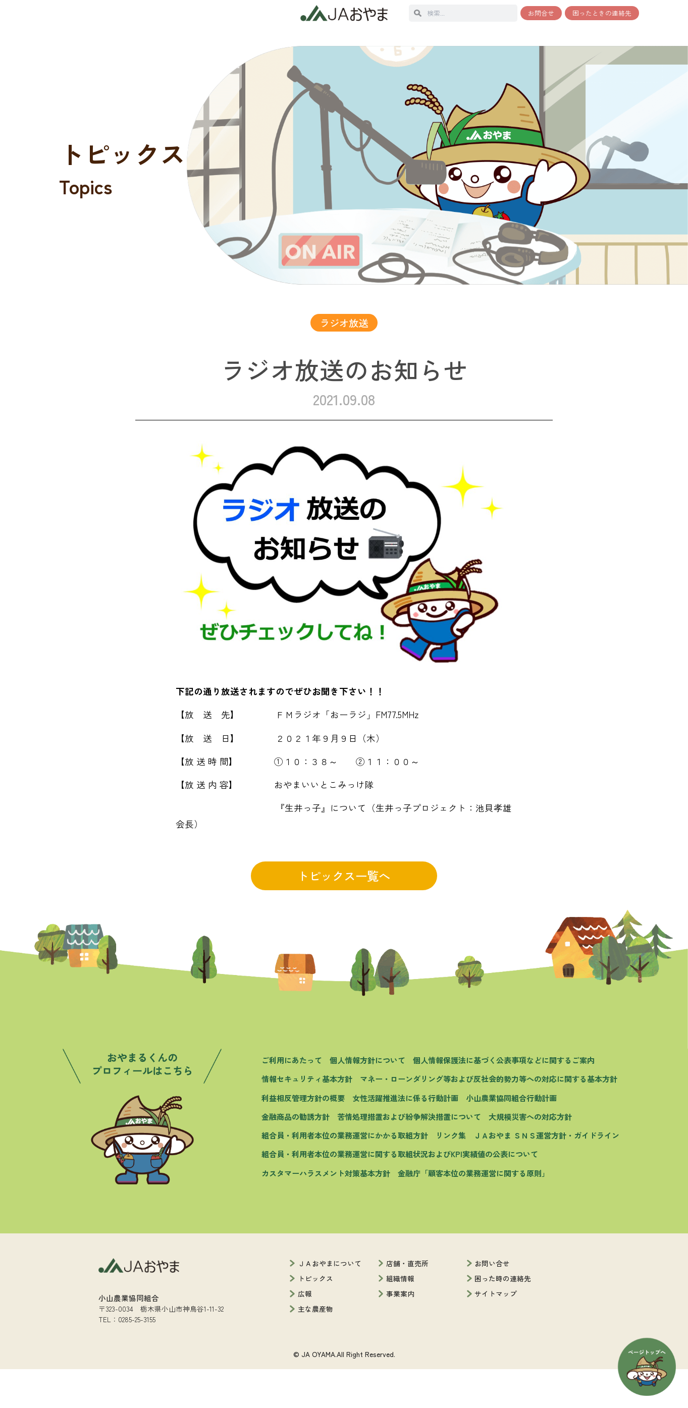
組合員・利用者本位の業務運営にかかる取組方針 (344, 1174)
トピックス (315, 1318)
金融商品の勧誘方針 (295, 1155)
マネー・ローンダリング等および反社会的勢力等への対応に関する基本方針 (488, 1117)
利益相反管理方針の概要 (303, 1136)
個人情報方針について (367, 1099)
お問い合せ (492, 1302)
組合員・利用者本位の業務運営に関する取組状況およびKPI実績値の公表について (399, 1193)
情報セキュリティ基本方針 (306, 1117)
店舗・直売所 (407, 1302)
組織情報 (400, 1318)
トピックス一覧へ (343, 915)
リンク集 (451, 1174)
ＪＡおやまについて (329, 1302)
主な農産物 (315, 1348)
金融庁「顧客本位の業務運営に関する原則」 (473, 1211)
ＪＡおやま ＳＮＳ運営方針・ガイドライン (546, 1174)
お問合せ (541, 13)
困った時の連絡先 (502, 1318)
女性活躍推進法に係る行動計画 (405, 1136)
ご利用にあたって (291, 1099)
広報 (305, 1333)
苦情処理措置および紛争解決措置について (409, 1155)
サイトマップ (495, 1333)
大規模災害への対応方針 (530, 1155)
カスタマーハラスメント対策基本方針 (325, 1211)
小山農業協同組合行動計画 (511, 1136)
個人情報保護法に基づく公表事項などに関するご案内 (504, 1099)
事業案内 (400, 1333)
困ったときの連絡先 (601, 13)
